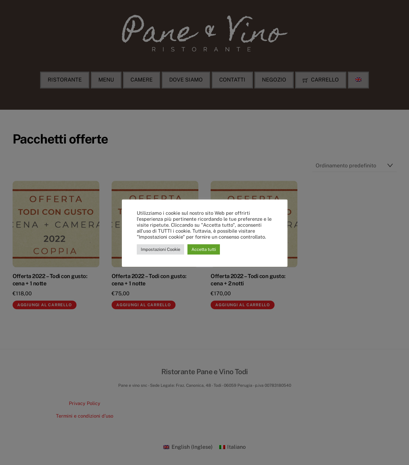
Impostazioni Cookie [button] (160, 249)
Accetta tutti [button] (203, 249)
